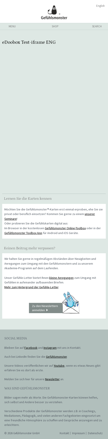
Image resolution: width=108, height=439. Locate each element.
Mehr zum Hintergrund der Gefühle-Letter (31, 287)
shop (55, 26)
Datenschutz (95, 433)
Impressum (78, 433)
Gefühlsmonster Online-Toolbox (65, 228)
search (97, 26)
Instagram (50, 348)
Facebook (30, 348)
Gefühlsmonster (54, 12)
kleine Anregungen (61, 278)
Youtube (59, 366)
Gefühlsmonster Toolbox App (23, 233)
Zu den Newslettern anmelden (55, 308)
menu (12, 26)
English (100, 5)
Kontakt (64, 433)
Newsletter (52, 379)
